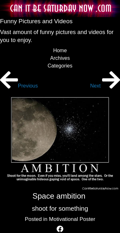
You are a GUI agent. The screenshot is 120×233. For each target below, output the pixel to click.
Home (60, 50)
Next (105, 85)
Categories (60, 65)
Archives (60, 58)
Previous (19, 85)
